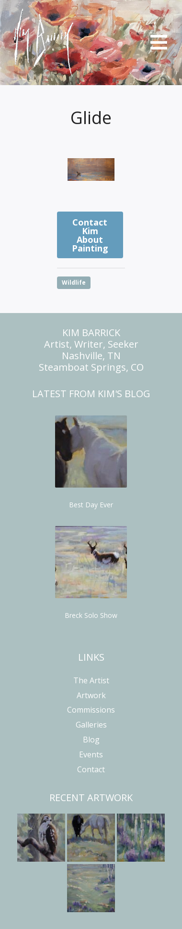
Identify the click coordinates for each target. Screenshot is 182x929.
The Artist (91, 680)
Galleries (91, 724)
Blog (91, 739)
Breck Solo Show (91, 615)
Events (91, 754)
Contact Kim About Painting (90, 235)
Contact (91, 769)
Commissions (91, 709)
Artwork (91, 695)
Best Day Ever (91, 504)
